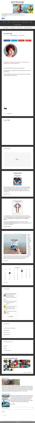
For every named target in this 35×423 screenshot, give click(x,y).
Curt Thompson (6, 304)
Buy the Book (6, 260)
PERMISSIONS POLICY (28, 420)
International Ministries (7, 350)
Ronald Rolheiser (6, 330)
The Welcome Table (7, 334)
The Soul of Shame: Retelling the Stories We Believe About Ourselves (11, 302)
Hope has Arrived (6, 332)
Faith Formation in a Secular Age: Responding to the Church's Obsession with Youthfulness (11, 307)
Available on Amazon (7, 194)
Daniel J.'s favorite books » (27, 372)
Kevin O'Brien (6, 299)
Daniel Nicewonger (17, 2)
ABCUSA (5, 348)
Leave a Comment (21, 35)
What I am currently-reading (10, 293)
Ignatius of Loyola (8, 313)
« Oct (4, 282)
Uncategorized (9, 113)
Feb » (7, 282)
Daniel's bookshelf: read (10, 358)
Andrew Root (5, 309)
